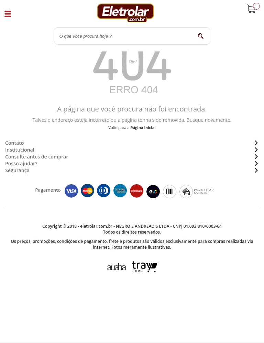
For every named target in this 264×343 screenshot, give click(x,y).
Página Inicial (143, 127)
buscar (201, 36)
